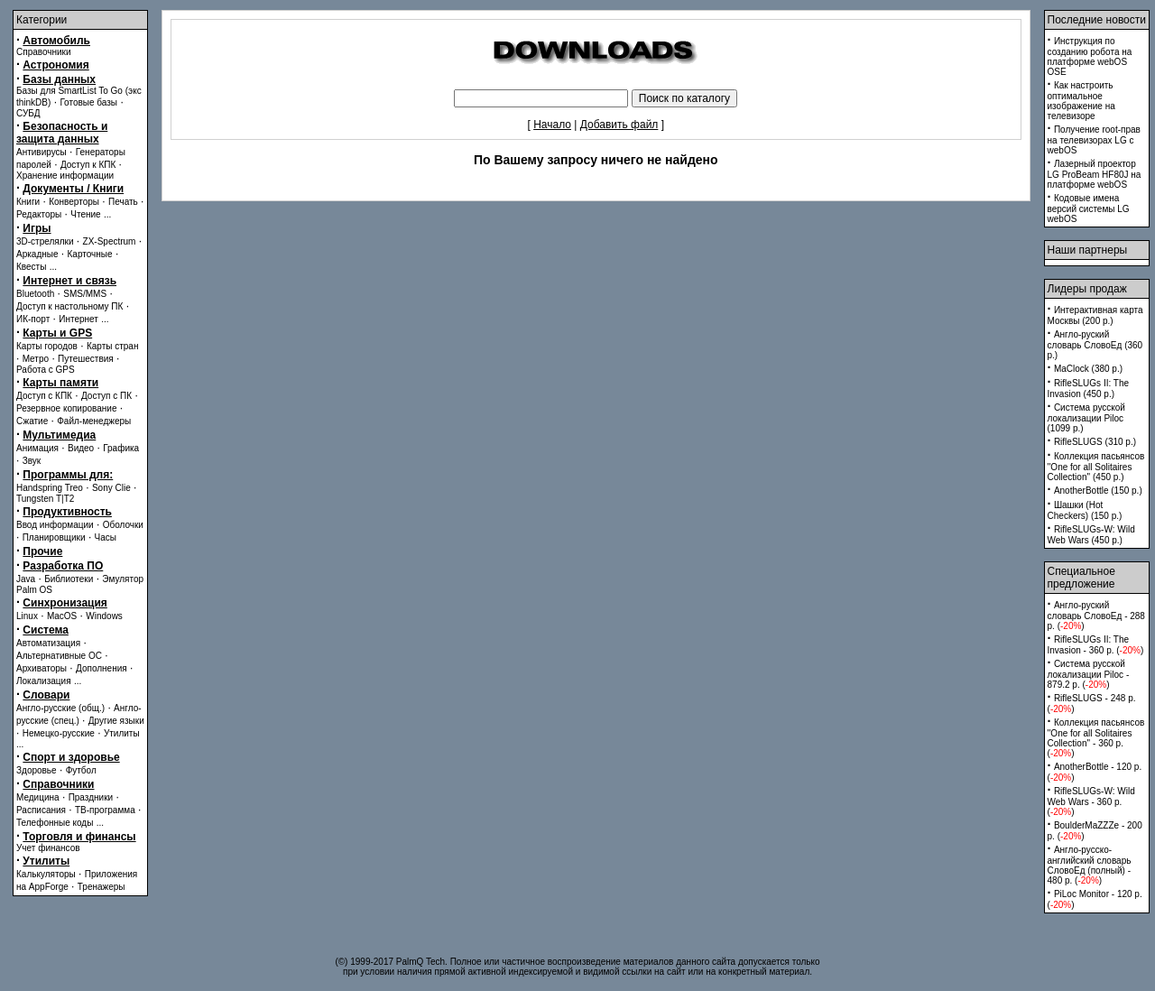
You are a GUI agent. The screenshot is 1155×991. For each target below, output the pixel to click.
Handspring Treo (49, 488)
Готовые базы (88, 102)
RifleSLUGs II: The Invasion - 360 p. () (1096, 644)
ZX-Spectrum (109, 241)
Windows (104, 616)
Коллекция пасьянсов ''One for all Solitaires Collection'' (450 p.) (1096, 466)
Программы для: (68, 474)
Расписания (41, 810)
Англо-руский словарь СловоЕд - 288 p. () (1096, 615)
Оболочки (123, 525)
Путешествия (86, 359)
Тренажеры (101, 887)
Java (25, 579)
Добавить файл (619, 124)
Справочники (43, 52)
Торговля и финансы (79, 836)
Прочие (42, 551)
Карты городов (47, 346)
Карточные (90, 254)
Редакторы (38, 214)
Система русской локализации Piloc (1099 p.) (1086, 418)
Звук (32, 461)
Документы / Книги (73, 188)
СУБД (28, 113)
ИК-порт (33, 319)
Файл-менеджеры (94, 421)
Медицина (38, 797)
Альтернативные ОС (59, 656)
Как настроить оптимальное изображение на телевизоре (1081, 100)
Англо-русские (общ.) (60, 708)
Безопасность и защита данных (61, 132)
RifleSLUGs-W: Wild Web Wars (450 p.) (1091, 534)
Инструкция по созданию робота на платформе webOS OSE (1090, 56)
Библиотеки (68, 579)
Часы (105, 537)
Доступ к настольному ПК (69, 306)
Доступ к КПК (88, 165)
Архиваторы (41, 668)
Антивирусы (41, 152)
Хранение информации (65, 176)
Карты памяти (60, 382)
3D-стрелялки (45, 241)
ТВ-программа (105, 810)
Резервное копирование (66, 408)
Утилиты (122, 733)
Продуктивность (67, 511)
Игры (37, 228)
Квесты (31, 267)
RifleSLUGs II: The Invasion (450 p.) (1089, 388)
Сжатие (32, 421)
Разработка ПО (63, 566)
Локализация (43, 681)
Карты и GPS (57, 333)
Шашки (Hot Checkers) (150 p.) (1085, 510)
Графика (121, 448)
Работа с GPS (45, 370)
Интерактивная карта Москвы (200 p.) (1095, 315)
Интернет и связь (69, 280)
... (107, 214)
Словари (46, 695)
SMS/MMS (84, 294)
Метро (36, 359)
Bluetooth (35, 294)
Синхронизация (65, 603)
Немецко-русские (59, 733)
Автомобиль (56, 40)
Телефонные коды (54, 823)
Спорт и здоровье (71, 757)
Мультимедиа (59, 435)
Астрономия (55, 65)
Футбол (81, 770)
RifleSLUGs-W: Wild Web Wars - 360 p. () (1091, 801)
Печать (123, 202)
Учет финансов (48, 848)
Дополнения (101, 668)
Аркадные (37, 254)
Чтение (85, 214)
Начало (552, 124)
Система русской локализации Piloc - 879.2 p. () (1089, 674)
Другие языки (116, 721)
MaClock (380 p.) (1088, 369)
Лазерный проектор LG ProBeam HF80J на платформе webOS (1094, 174)
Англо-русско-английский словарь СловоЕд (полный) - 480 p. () (1090, 865)
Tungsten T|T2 (45, 499)
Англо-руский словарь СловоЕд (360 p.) (1095, 344)
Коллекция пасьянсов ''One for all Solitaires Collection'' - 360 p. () (1096, 738)
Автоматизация (48, 643)
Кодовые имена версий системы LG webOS (1089, 208)
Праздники (91, 797)
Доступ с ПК (106, 396)
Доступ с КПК (44, 396)
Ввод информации (55, 525)
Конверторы (74, 202)
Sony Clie (111, 488)
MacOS (62, 616)
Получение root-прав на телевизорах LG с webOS (1094, 140)
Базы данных (59, 79)
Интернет (78, 319)
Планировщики (54, 537)
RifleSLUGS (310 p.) (1095, 442)
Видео (81, 448)
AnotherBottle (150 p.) (1098, 491)
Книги (28, 202)
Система (46, 630)
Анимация (37, 448)
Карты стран (113, 346)
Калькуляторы (46, 874)
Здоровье (36, 770)
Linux (27, 616)
